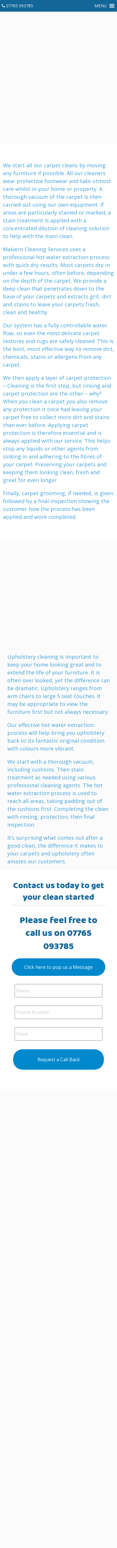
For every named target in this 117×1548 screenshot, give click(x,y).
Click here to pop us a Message (58, 967)
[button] (100, 6)
